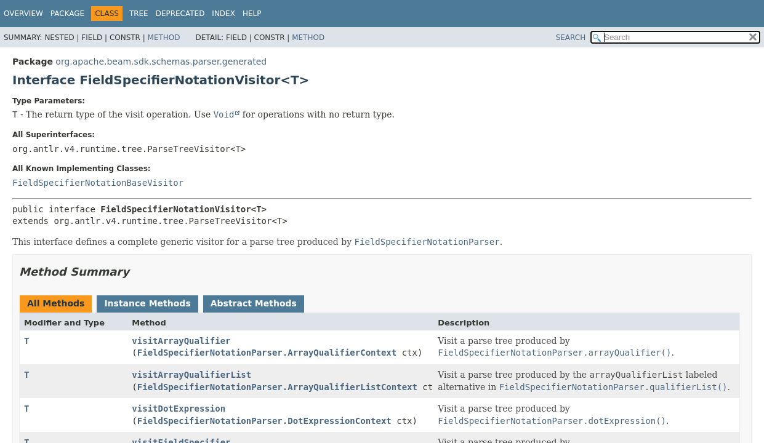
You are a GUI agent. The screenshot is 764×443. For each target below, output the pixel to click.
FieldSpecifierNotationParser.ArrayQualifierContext (266, 352)
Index (223, 13)
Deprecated (180, 13)
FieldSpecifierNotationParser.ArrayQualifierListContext (277, 387)
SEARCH (571, 37)
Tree (138, 13)
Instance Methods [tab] (147, 303)
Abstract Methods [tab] (254, 303)
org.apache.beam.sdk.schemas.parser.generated (161, 61)
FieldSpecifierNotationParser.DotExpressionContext (264, 421)
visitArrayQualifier (181, 341)
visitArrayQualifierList (191, 375)
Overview (23, 13)
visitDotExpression (178, 408)
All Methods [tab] (55, 303)
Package (67, 13)
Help (252, 13)
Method (164, 37)
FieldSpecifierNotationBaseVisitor (97, 183)
